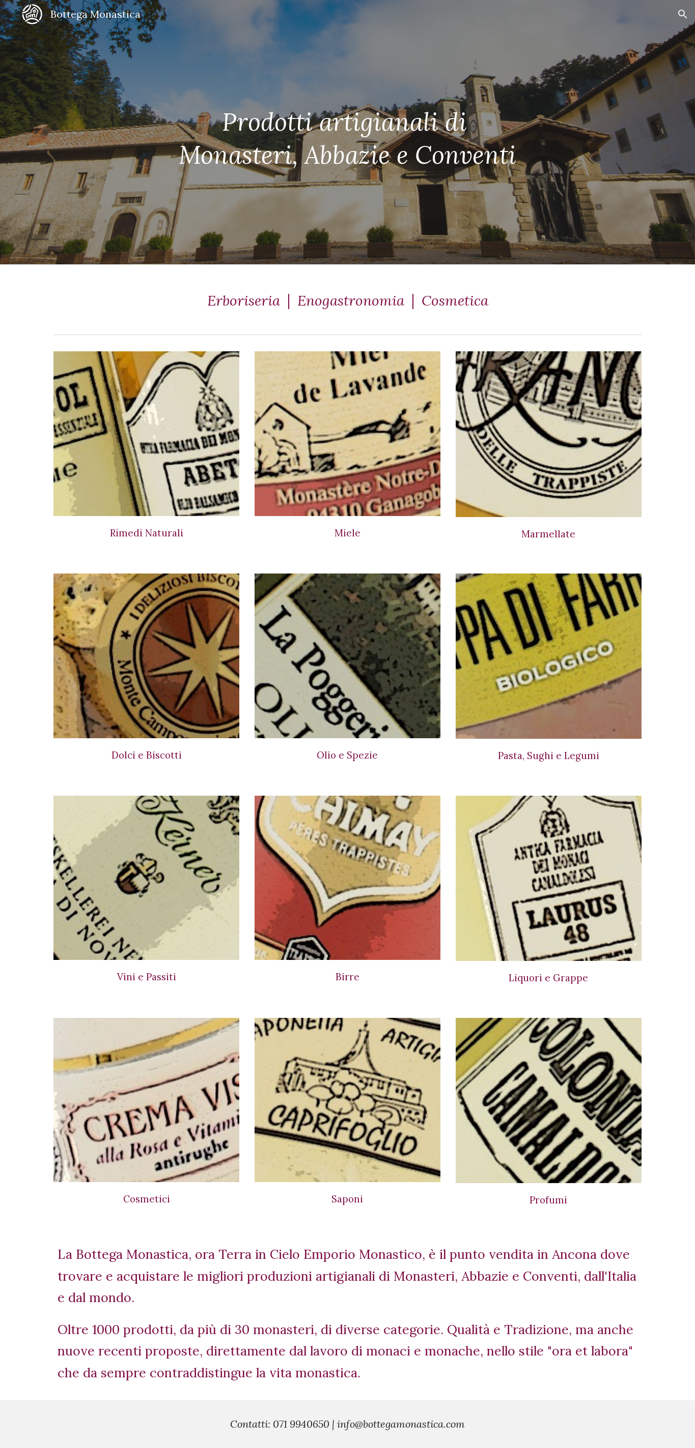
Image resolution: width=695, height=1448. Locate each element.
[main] (347, 132)
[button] (683, 14)
